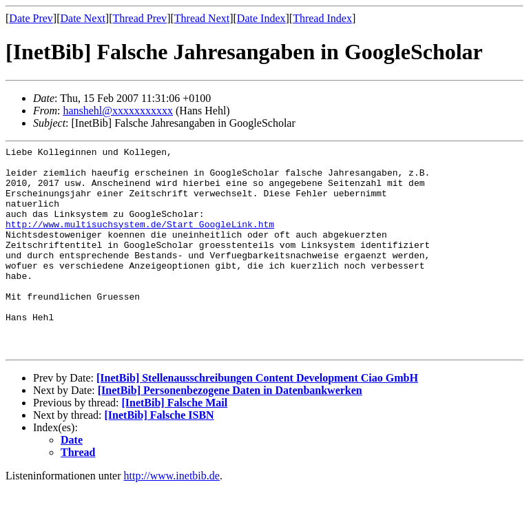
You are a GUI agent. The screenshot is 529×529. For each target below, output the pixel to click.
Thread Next (201, 18)
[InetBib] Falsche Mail (174, 444)
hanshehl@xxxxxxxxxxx (118, 110)
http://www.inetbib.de (172, 517)
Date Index (261, 18)
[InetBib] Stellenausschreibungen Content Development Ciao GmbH (257, 419)
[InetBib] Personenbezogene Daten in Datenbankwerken (230, 431)
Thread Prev (139, 18)
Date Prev (31, 18)
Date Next (83, 18)
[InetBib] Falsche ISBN (159, 456)
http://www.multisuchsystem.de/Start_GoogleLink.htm (140, 240)
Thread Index (322, 18)
